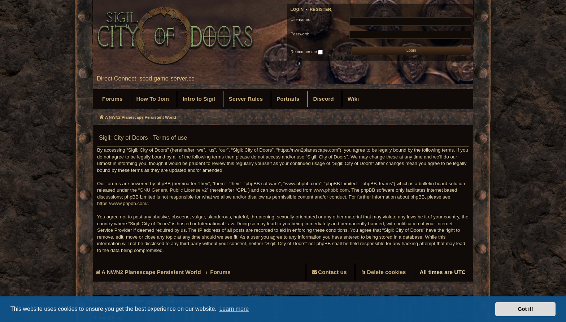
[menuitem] (112, 99)
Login (297, 9)
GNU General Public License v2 (173, 190)
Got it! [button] (525, 309)
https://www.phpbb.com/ (122, 203)
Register (320, 9)
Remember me (307, 52)
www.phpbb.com (331, 190)
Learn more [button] (234, 309)
